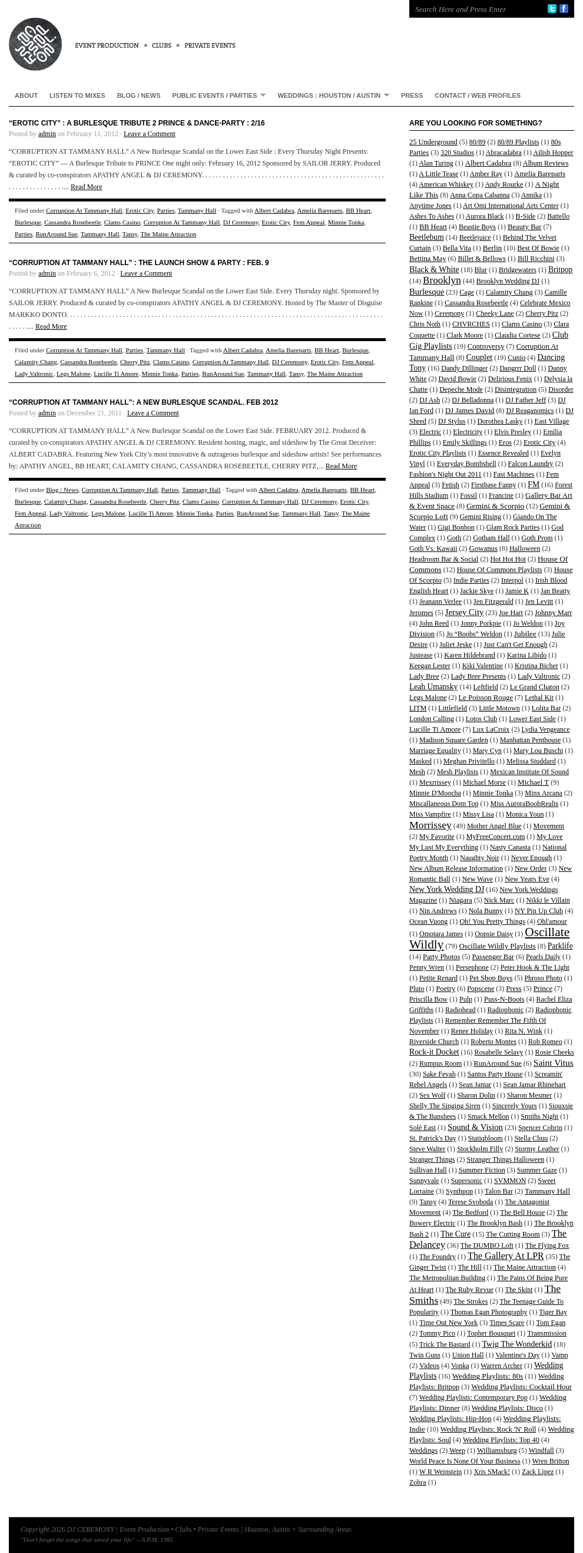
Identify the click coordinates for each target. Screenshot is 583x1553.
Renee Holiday (472, 1031)
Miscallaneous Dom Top (444, 803)
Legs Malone (74, 373)
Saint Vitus (554, 1063)
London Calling (431, 719)
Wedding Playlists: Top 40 (501, 1440)
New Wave (477, 879)
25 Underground (433, 142)
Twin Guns (424, 1355)
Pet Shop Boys (490, 978)
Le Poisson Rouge (486, 697)
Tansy (129, 233)
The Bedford (470, 1212)
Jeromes (421, 613)
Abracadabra (504, 152)
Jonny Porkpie (481, 623)
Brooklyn (442, 280)
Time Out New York (448, 1323)
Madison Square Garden (453, 740)
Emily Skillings (465, 442)
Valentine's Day (517, 1355)
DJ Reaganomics (530, 411)
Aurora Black (485, 216)
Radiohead (460, 1010)
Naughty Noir (479, 858)
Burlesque (28, 222)
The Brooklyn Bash (494, 1223)
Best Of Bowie (538, 248)
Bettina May (427, 259)
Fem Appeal (308, 222)
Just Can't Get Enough (515, 644)
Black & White (434, 269)
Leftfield (485, 687)
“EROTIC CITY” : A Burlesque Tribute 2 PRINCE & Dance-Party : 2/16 (137, 123)
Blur (481, 270)
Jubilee (525, 633)
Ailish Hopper (553, 152)
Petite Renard (438, 978)
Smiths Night (539, 1116)
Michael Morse (484, 782)
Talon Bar (499, 1191)
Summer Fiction (482, 1170)
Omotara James (441, 934)
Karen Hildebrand (469, 655)
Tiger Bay (553, 1312)
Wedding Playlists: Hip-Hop (450, 1419)
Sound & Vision (475, 1127)
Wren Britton (550, 1461)
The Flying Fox (547, 1245)
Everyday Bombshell (466, 464)
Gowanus (483, 548)
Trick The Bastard (445, 1344)
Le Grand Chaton (534, 687)
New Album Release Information (456, 868)
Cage (466, 292)
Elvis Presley (512, 432)
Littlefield (452, 708)
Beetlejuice (475, 237)
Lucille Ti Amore (116, 373)
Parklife (560, 945)
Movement (549, 826)
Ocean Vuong (428, 921)
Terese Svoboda (470, 1202)
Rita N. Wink (523, 1031)
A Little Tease (438, 174)
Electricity (467, 432)
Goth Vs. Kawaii (433, 548)
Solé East (422, 1128)
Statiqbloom (485, 1138)
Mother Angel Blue (494, 826)
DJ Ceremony (241, 222)
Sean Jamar (475, 1085)
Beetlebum (426, 237)
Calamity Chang (36, 361)
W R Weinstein (440, 1472)
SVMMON (510, 1181)
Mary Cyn (487, 750)
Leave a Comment (149, 134)
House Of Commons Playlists (499, 570)
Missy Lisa (478, 814)
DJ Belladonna (472, 400)
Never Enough (531, 858)
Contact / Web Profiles (478, 95)
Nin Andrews (438, 911)
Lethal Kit (539, 697)
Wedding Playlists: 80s (488, 1376)
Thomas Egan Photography (489, 1312)
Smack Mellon (488, 1116)
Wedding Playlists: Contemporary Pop (473, 1397)
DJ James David (469, 411)
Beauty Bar (525, 227)
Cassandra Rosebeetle (72, 222)
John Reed (434, 623)
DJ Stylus (451, 421)
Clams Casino (122, 222)
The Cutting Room (513, 1234)
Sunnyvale (424, 1181)
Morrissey (430, 825)
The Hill (469, 1267)
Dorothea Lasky (499, 421)
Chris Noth (424, 324)
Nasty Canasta (510, 847)
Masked (420, 761)
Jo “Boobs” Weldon (474, 634)
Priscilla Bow (428, 999)
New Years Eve (527, 879)
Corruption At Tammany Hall (84, 210)
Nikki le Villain (547, 900)
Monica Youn (525, 814)
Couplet (479, 357)
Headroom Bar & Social (443, 559)
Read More (86, 187)
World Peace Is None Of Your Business (465, 1461)
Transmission (547, 1333)
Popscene (480, 988)
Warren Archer (501, 1366)
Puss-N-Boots (504, 999)
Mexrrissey (435, 782)
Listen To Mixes (77, 95)
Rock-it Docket (434, 1052)
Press (412, 95)
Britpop (560, 269)
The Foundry (437, 1257)
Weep (457, 1450)
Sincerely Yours (514, 1106)
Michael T (533, 782)
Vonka (460, 1366)
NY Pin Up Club (539, 911)
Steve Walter (427, 1149)
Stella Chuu (531, 1138)
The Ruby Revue (469, 1290)
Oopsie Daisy (494, 934)
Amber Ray (486, 174)
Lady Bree (424, 676)
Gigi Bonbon (456, 527)
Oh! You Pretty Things (492, 921)
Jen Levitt (539, 601)
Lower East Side (532, 719)
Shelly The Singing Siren (445, 1106)
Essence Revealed (503, 453)
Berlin (492, 247)
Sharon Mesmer (529, 1095)
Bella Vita (457, 248)
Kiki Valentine (482, 666)
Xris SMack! (491, 1472)
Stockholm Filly (480, 1149)
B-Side (526, 216)
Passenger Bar (493, 957)
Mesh (417, 772)
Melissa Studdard (531, 761)
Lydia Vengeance (545, 729)
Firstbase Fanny (493, 485)
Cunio (516, 357)
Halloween (524, 548)
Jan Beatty (555, 591)
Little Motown (499, 708)
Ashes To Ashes (431, 216)
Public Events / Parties (216, 95)
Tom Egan (550, 1323)
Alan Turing (436, 163)
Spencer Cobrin (540, 1128)
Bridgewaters (517, 270)
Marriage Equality (435, 750)
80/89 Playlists (518, 142)
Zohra (417, 1482)
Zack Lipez (538, 1472)
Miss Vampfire (430, 814)
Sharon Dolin (476, 1095)
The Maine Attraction (169, 233)
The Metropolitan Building (447, 1278)
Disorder (560, 389)
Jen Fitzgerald (493, 601)
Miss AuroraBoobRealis (525, 803)
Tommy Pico (437, 1333)
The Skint (519, 1290)
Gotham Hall (491, 538)
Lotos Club (482, 719)
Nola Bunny (486, 911)
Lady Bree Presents (478, 676)
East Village (551, 421)
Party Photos (441, 957)
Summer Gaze (537, 1170)
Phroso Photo (543, 978)
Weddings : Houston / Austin (330, 95)
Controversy (486, 346)
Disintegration (515, 389)
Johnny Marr (553, 613)
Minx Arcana (543, 793)
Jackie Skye (476, 591)
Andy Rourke (504, 184)
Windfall (541, 1450)
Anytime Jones (430, 205)
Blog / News (139, 95)
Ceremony (449, 313)
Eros (505, 442)
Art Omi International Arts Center (511, 205)
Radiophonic (505, 1010)
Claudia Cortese (518, 335)
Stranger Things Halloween (505, 1159)
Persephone (472, 967)
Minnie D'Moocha (435, 793)
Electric (430, 432)
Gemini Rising (480, 517)
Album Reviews (546, 163)
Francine (501, 495)
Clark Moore (464, 335)
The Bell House (522, 1212)
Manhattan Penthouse (530, 740)
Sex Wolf (432, 1095)
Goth (454, 538)
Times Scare (506, 1323)
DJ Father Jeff (525, 400)
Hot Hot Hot (508, 559)
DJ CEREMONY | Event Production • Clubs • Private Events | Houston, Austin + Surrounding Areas (197, 35)
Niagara (460, 900)
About (26, 95)
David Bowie (457, 379)
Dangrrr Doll (517, 368)
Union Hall (468, 1355)
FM (533, 484)
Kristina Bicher (536, 666)
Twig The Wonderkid (517, 1344)
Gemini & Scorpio (495, 505)
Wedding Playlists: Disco (507, 1408)
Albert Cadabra (274, 210)
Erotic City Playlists (437, 453)
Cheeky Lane (495, 313)
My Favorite (437, 836)
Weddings (423, 1450)
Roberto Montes (493, 1041)
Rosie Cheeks (554, 1052)
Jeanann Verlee (440, 601)
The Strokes (470, 1301)
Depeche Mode (461, 389)
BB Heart (358, 210)
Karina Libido (527, 655)
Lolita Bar (546, 708)
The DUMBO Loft (487, 1245)
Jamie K (517, 591)
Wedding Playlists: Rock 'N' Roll (488, 1429)
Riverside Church (434, 1041)
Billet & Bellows (482, 259)
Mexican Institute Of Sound (529, 772)
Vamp (559, 1355)
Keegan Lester (429, 666)
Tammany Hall (197, 210)
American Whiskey (446, 184)
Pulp (465, 999)
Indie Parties (471, 580)
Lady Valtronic (34, 373)
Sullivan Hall (428, 1170)
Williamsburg (497, 1450)
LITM (417, 708)
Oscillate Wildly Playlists (497, 946)
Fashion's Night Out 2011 (445, 474)
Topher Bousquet (491, 1333)
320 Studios (457, 152)
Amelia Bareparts (319, 210)
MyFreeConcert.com (495, 836)
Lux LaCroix (491, 729)
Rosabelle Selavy (499, 1052)
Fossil (468, 495)
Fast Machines (514, 474)
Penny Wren (426, 967)
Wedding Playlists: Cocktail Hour (521, 1387)
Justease (420, 655)
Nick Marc (499, 900)
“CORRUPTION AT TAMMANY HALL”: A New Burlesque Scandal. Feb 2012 (143, 402)
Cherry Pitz (135, 361)
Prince (543, 988)
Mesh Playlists (457, 772)
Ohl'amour (552, 921)
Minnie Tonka (346, 222)
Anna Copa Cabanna (479, 195)
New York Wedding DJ (446, 889)
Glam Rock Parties (513, 527)
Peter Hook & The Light (535, 967)
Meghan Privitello (469, 761)
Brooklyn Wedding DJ (507, 281)
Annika (531, 195)
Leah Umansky (433, 686)
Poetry (445, 988)
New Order (531, 868)
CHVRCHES (471, 324)
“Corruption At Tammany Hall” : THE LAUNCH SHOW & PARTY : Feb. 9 (139, 263)
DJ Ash (429, 400)
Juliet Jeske (455, 644)
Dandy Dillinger (464, 368)
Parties (166, 210)
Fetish (450, 485)
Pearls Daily (543, 957)
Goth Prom (537, 538)
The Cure (455, 1234)
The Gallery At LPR (506, 1256)
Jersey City (464, 612)
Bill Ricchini (536, 259)
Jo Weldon (527, 623)
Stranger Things (432, 1159)
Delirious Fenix (510, 379)
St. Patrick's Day (432, 1138)
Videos (429, 1366)
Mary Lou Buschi (539, 750)
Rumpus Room (440, 1063)
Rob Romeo (545, 1041)
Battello (558, 216)
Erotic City (139, 210)
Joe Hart (511, 613)
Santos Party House (495, 1074)
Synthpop (459, 1191)
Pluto (416, 988)
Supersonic (466, 1181)
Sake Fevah (439, 1074)
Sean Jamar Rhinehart (534, 1085)
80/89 (477, 142)
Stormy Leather (537, 1149)
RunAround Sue (56, 233)
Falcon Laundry (531, 464)
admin (47, 134)
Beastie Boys (477, 227)
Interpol (512, 580)
